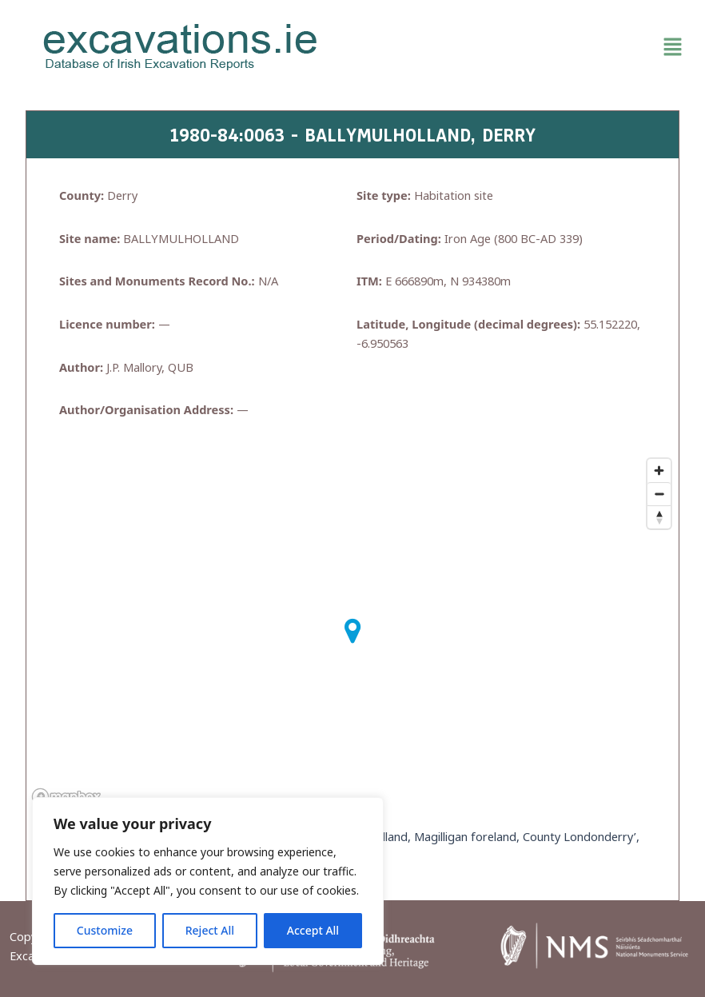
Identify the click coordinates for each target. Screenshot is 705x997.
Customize (105, 930)
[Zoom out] (659, 493)
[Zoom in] (659, 470)
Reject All (209, 930)
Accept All (313, 930)
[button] (524, 47)
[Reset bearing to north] (659, 516)
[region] (208, 881)
